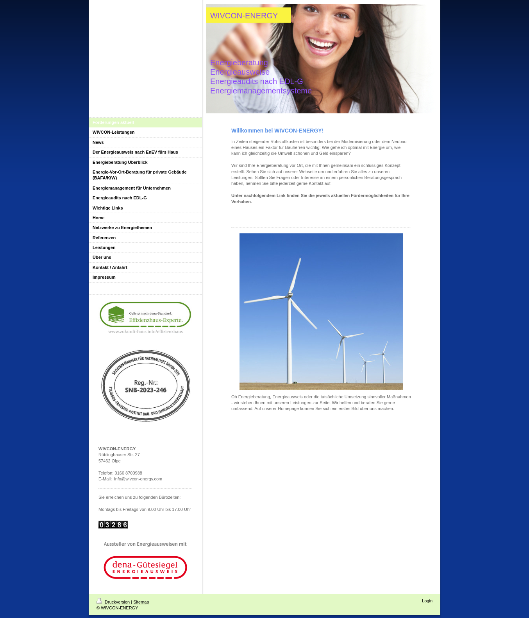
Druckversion (114, 602)
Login (427, 600)
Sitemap (141, 602)
